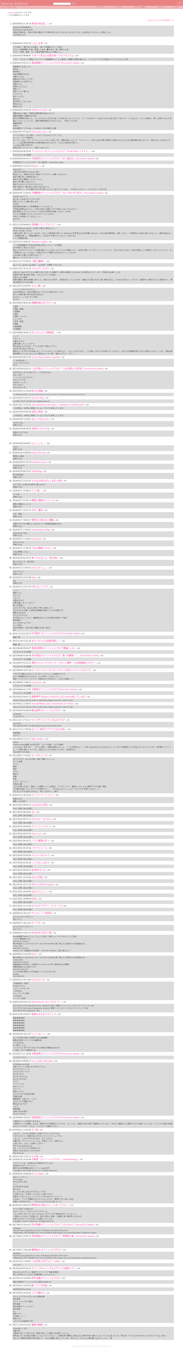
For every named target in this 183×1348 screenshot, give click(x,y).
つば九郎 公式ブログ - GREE (46, 1261)
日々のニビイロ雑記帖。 (44, 332)
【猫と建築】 (38, 261)
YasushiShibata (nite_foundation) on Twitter (53, 703)
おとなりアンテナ (154, 20)
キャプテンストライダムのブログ (48, 720)
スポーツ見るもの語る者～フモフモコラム (53, 55)
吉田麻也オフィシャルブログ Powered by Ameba (55, 1117)
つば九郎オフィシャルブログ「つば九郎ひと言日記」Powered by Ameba (67, 368)
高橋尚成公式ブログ (41, 303)
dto (33, 812)
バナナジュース (39, 848)
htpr (34, 577)
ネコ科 (35, 1130)
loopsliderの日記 (40, 805)
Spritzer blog (37, 398)
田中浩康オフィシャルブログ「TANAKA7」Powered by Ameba (63, 1224)
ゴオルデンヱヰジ (40, 268)
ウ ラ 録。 (37, 490)
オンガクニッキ (39, 755)
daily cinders (37, 739)
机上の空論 (37, 391)
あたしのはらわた (40, 419)
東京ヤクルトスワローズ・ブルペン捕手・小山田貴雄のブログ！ (64, 663)
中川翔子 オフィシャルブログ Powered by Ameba (55, 633)
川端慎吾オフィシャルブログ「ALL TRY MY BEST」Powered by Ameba (67, 193)
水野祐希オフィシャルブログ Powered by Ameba (55, 1054)
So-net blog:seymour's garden (46, 357)
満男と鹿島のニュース (43, 500)
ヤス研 (35, 1156)
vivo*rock (36, 682)
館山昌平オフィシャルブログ (46, 710)
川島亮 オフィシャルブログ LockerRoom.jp (55, 1159)
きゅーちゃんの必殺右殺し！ (45, 641)
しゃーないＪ (38, 1034)
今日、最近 (37, 510)
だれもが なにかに (41, 819)
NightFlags (37, 471)
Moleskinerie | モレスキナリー (46, 1002)
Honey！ (36, 166)
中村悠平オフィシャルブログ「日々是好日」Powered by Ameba (62, 158)
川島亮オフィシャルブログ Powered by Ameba (54, 689)
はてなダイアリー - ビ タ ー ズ (47, 906)
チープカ (35, 923)
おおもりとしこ (39, 891)
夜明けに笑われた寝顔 (43, 520)
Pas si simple (38, 1174)
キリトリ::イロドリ (41, 826)
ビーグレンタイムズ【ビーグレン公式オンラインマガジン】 (61, 670)
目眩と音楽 (37, 412)
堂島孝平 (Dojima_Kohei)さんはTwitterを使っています (58, 697)
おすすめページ (168, 20)
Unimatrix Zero (39, 462)
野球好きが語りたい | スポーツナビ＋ (50, 1205)
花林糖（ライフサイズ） (44, 224)
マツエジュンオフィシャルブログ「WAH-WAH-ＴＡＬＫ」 (61, 151)
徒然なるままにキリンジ (44, 1014)
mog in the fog (38, 452)
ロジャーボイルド (40, 855)
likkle (34, 899)
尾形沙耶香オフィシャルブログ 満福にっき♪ (53, 648)
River (34, 954)
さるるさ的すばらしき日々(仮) (47, 481)
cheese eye (36, 833)
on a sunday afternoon (42, 1061)
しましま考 (37, 43)
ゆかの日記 (37, 877)
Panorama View (39, 132)
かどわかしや (38, 979)
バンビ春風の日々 (40, 840)
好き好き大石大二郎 (41, 933)
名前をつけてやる (40, 428)
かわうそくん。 (39, 567)
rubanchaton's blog (41, 529)
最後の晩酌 (36, 1325)
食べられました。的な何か (45, 558)
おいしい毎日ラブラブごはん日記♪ (48, 729)
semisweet (11, 12)
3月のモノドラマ (39, 586)
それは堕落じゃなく (41, 548)
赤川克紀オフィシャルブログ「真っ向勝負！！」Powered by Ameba (65, 655)
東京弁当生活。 (39, 23)
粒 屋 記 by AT (39, 870)
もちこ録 (36, 286)
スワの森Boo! (38, 1293)
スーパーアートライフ (43, 795)
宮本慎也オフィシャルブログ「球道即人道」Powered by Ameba (63, 1236)
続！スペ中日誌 (39, 1285)
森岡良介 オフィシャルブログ (46, 1250)
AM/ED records (39, 110)
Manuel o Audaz (39, 241)
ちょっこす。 (38, 443)
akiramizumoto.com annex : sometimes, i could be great (58, 404)
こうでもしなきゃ (40, 862)
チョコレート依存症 (41, 913)
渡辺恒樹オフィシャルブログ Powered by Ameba (55, 63)
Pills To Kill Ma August (43, 884)
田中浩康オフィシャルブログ (46, 1278)
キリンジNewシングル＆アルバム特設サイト (54, 1268)
